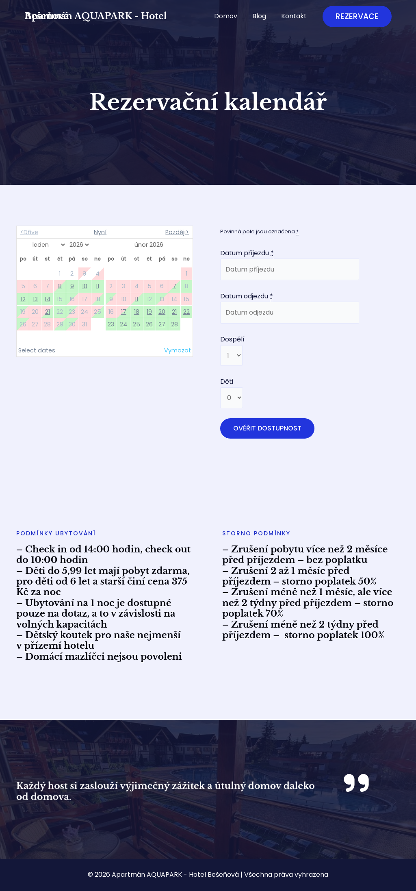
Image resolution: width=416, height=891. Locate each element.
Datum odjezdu (246, 296)
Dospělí (232, 339)
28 (174, 324)
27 (161, 324)
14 (47, 299)
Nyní (100, 232)
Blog (262, 16)
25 (136, 324)
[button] (357, 16)
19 (149, 312)
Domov (231, 16)
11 (97, 286)
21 (47, 312)
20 (161, 312)
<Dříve (29, 232)
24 (123, 324)
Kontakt (295, 16)
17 (123, 312)
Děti (226, 381)
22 (186, 312)
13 (35, 299)
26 (149, 324)
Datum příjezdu (247, 253)
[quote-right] (356, 783)
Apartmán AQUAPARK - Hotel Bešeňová (95, 16)
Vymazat (177, 350)
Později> (177, 232)
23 (111, 324)
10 (84, 286)
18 (136, 312)
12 (23, 299)
